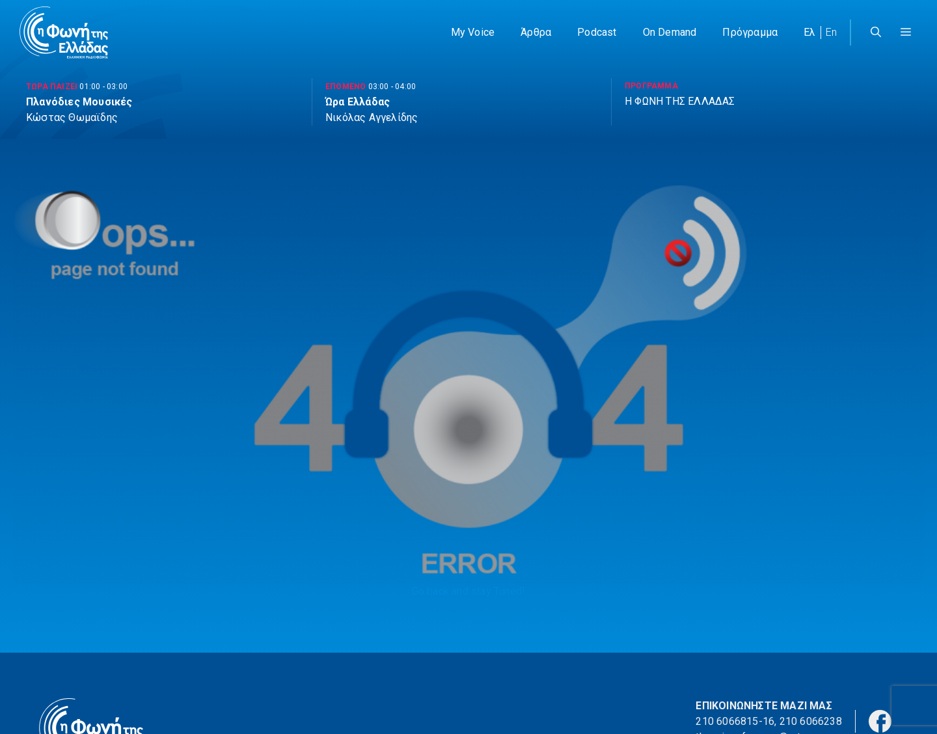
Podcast (596, 32)
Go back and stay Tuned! (469, 591)
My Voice (473, 32)
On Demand (670, 32)
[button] (906, 32)
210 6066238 (811, 721)
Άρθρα (536, 32)
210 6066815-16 (735, 721)
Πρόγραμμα (750, 32)
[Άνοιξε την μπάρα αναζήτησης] (876, 32)
